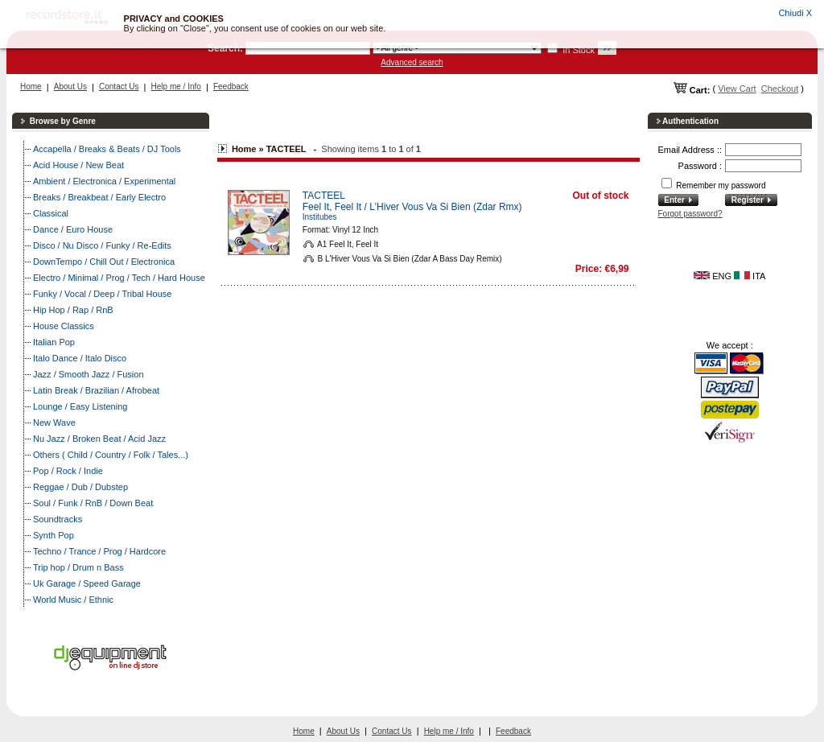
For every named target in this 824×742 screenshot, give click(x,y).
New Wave (54, 422)
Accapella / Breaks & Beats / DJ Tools (107, 149)
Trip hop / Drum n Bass (78, 567)
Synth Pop (53, 535)
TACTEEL (324, 195)
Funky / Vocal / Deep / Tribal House (102, 294)
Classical (50, 213)
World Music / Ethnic (73, 599)
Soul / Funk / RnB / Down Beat (93, 503)
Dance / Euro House (73, 229)
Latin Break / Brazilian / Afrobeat (96, 390)
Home (31, 86)
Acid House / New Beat (78, 165)
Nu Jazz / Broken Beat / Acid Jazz (99, 438)
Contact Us (118, 86)
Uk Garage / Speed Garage (87, 583)
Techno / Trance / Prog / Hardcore (99, 551)
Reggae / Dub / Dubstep (80, 487)
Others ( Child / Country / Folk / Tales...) (110, 455)
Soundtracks (57, 519)
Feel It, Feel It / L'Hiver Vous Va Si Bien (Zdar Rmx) (412, 206)
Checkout (779, 88)
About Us (70, 86)
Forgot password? (690, 213)
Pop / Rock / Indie (68, 471)
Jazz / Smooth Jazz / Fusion (88, 374)
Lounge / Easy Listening (80, 406)
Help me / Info (176, 86)
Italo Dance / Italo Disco (79, 358)
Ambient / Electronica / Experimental (104, 181)
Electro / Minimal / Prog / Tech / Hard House (119, 277)
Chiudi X (795, 13)
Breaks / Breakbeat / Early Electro (99, 197)
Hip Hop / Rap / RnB (73, 310)
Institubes (320, 216)
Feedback (231, 86)
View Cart (737, 88)
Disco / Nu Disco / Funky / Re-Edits (102, 245)
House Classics (63, 326)
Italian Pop (54, 342)
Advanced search (412, 62)
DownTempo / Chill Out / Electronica (104, 261)
